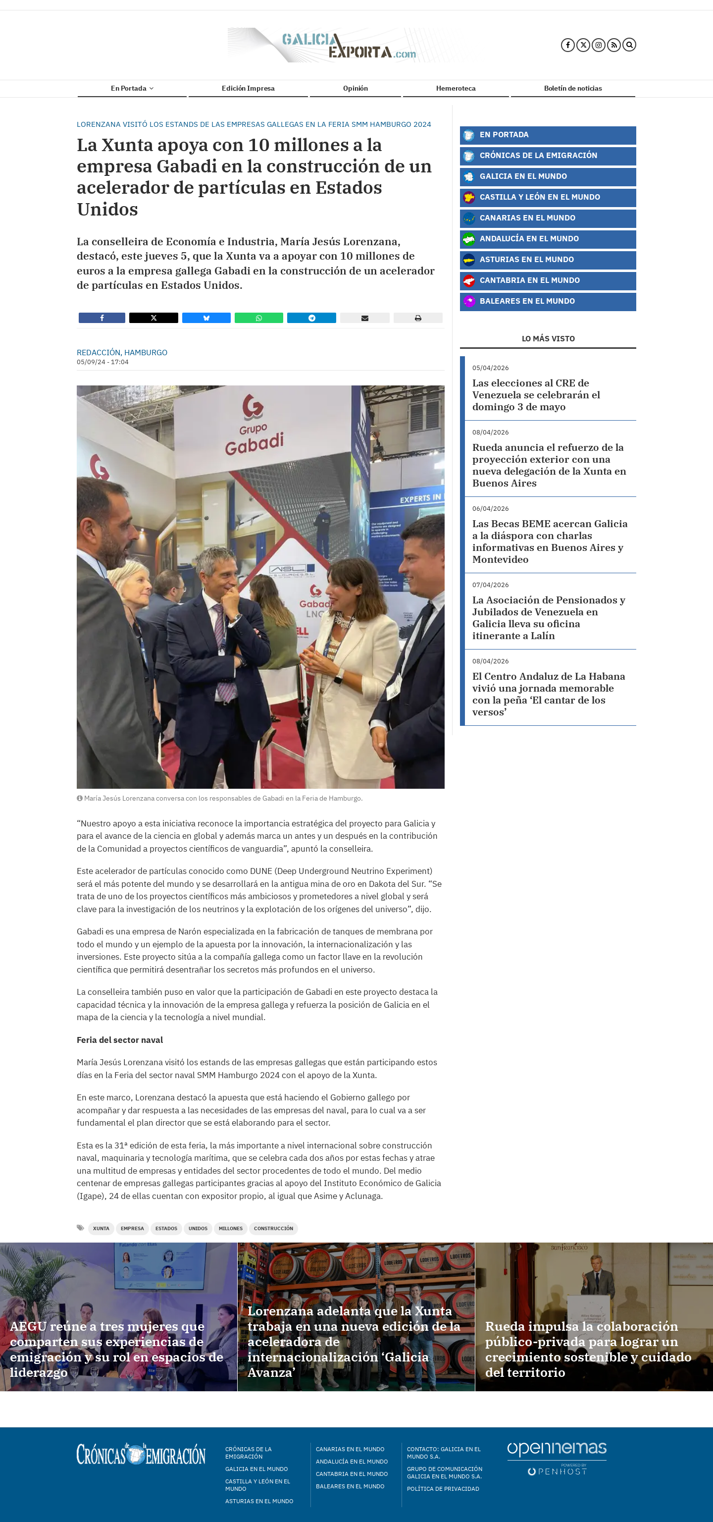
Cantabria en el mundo (352, 1473)
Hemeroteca (456, 88)
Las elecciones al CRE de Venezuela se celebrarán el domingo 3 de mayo (536, 394)
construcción (273, 1228)
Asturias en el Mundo (518, 260)
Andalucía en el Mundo (520, 239)
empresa (132, 1228)
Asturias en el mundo (259, 1501)
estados (166, 1228)
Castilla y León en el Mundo (531, 198)
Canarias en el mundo (350, 1449)
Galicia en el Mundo (514, 177)
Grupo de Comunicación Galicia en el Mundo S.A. (444, 1472)
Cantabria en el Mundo (521, 281)
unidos (198, 1228)
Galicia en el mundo (256, 1468)
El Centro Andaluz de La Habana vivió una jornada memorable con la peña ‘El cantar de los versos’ (548, 693)
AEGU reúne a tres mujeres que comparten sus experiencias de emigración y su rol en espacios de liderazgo (116, 1349)
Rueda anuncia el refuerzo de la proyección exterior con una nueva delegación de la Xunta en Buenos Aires (549, 464)
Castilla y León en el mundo (257, 1484)
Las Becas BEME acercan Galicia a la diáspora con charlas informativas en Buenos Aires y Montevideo (550, 541)
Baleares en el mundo (350, 1486)
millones (231, 1228)
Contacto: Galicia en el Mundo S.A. (444, 1452)
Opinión (355, 88)
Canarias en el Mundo (518, 218)
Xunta (101, 1228)
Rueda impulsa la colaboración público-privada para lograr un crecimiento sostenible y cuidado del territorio (588, 1349)
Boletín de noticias (573, 88)
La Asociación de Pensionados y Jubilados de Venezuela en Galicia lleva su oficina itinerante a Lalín (548, 617)
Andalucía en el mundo (352, 1461)
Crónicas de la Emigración (530, 156)
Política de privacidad (443, 1488)
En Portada (132, 88)
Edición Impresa (248, 88)
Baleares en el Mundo (518, 302)
